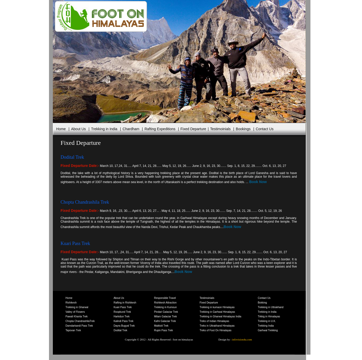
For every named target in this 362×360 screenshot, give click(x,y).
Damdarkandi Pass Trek (79, 325)
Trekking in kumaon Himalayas (217, 307)
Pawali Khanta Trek (76, 316)
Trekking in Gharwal (76, 307)
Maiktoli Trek (161, 325)
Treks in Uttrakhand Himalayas (217, 325)
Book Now (258, 182)
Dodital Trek (120, 330)
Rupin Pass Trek (163, 330)
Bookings (243, 129)
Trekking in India (104, 129)
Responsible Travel (165, 298)
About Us (78, 129)
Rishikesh (70, 302)
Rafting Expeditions (159, 129)
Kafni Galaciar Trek (165, 321)
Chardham (131, 129)
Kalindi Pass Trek (123, 321)
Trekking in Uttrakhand (270, 307)
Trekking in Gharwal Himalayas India (220, 316)
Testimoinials (220, 129)
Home (61, 129)
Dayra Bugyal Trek (124, 325)
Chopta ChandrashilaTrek (80, 321)
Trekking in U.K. (267, 321)
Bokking (262, 302)
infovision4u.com (241, 339)
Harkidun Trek (122, 316)
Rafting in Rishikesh (125, 302)
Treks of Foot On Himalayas (215, 330)
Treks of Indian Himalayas (214, 321)
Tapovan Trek (73, 330)
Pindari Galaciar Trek (166, 311)
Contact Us (264, 129)
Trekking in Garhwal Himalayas (217, 311)
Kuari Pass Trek (75, 243)
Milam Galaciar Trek (165, 316)
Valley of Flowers (75, 311)
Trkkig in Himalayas (269, 316)
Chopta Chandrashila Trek (85, 202)
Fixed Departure (193, 129)
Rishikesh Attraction (165, 302)
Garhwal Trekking (268, 330)
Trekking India (266, 325)
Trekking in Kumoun (165, 307)
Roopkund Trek (122, 311)
